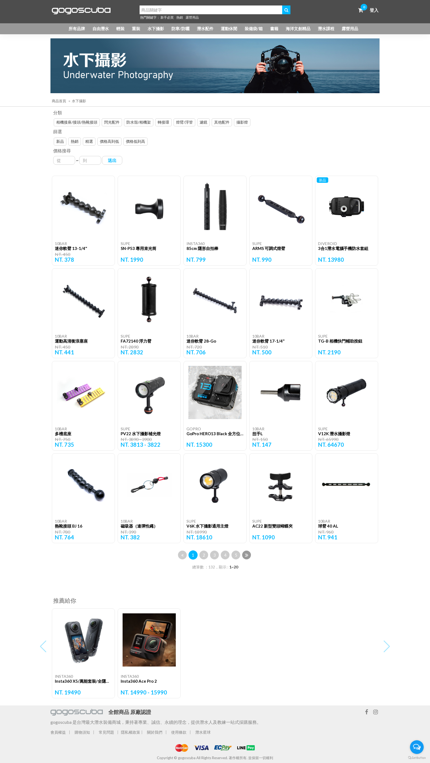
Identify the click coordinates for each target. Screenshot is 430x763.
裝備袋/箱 (254, 28)
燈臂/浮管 (184, 122)
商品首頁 (59, 101)
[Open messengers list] (417, 747)
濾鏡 (203, 122)
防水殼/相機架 (138, 122)
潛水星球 (203, 732)
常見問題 (106, 732)
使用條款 (178, 732)
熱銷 (179, 17)
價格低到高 (135, 141)
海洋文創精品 (298, 28)
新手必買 (167, 17)
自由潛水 (100, 28)
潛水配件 (205, 28)
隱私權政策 (130, 732)
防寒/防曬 (180, 28)
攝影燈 (242, 122)
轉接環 (163, 122)
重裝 (136, 28)
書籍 (274, 28)
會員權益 (58, 732)
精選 (89, 141)
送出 (112, 160)
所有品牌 (77, 28)
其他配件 (222, 122)
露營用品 (192, 17)
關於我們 (154, 732)
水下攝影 (156, 28)
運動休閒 (229, 28)
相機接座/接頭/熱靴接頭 (76, 122)
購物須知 (82, 732)
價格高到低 (109, 141)
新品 (60, 141)
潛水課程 (326, 28)
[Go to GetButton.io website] (417, 757)
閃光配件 (112, 122)
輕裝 (120, 28)
